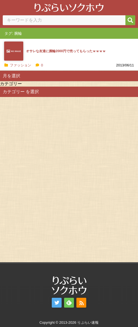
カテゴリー (11, 83)
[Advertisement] (41, 179)
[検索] (130, 20)
